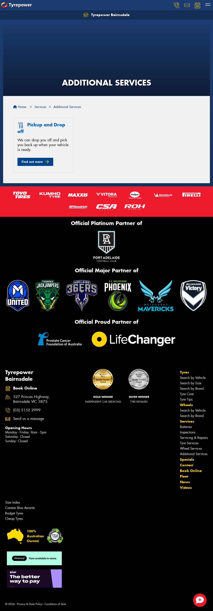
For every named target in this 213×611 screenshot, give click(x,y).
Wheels (186, 405)
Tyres (184, 372)
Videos (186, 487)
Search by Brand (192, 388)
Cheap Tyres (14, 518)
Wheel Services (191, 448)
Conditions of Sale (55, 604)
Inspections (187, 432)
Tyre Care (187, 394)
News (185, 482)
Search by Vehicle (193, 378)
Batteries (186, 427)
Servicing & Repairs (194, 438)
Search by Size (190, 383)
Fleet (184, 476)
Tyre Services (189, 443)
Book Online (191, 470)
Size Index (12, 502)
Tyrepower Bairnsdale (106, 14)
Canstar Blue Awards (20, 508)
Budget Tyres (14, 513)
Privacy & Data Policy (29, 604)
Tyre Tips (186, 399)
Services (187, 421)
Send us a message (28, 418)
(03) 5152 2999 (27, 410)
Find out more (32, 162)
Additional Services (193, 454)
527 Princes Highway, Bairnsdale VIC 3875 (31, 399)
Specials (187, 459)
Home (19, 107)
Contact (186, 465)
